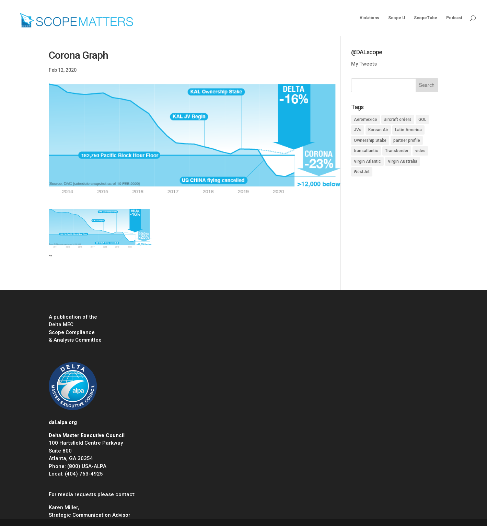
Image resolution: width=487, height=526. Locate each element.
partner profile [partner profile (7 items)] (406, 140)
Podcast (454, 17)
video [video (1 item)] (420, 150)
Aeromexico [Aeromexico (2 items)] (365, 119)
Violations (369, 17)
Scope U (396, 17)
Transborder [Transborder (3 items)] (396, 150)
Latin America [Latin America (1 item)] (408, 129)
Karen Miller (63, 507)
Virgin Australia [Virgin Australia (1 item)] (402, 161)
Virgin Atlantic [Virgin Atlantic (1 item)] (367, 161)
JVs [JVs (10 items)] (357, 129)
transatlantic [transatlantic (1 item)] (366, 150)
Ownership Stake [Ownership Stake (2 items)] (370, 140)
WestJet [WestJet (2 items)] (362, 171)
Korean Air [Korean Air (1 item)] (378, 129)
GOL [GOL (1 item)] (422, 119)
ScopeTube (425, 17)
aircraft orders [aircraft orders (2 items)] (397, 119)
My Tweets (364, 64)
